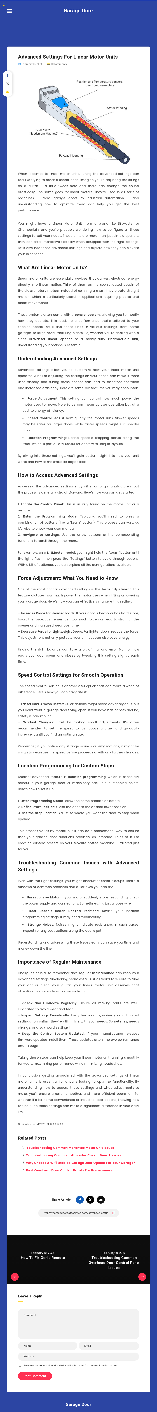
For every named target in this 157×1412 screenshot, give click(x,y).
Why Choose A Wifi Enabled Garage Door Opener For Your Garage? (80, 1163)
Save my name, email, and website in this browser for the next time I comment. (71, 1365)
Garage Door (78, 11)
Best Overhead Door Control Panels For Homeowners (69, 1170)
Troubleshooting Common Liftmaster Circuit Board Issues (73, 1155)
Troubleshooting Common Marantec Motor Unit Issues (69, 1148)
